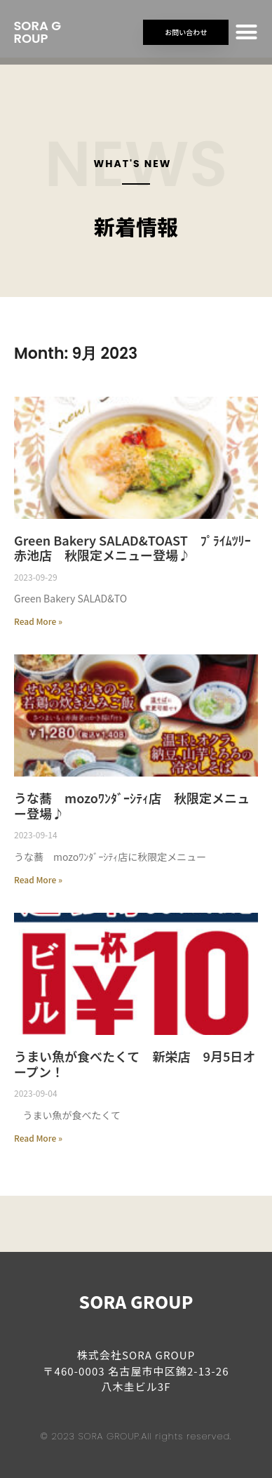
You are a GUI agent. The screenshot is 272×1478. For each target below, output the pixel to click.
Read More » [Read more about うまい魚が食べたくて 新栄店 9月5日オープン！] (38, 1138)
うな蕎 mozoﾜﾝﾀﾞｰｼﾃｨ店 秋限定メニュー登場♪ (132, 805)
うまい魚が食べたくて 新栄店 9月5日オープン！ (134, 1064)
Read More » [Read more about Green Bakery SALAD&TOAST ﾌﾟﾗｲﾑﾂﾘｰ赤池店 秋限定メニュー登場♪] (38, 621)
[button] (246, 32)
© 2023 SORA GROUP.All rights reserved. (136, 1436)
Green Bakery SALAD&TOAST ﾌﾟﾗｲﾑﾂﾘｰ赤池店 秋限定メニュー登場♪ (132, 548)
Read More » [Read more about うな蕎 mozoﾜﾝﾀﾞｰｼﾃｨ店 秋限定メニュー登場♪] (38, 879)
